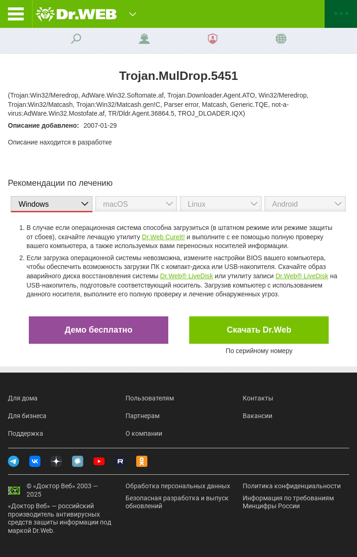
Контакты (258, 398)
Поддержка (25, 433)
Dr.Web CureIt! (163, 237)
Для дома (23, 398)
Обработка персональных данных (178, 486)
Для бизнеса (27, 416)
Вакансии (257, 416)
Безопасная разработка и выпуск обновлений (177, 502)
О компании (144, 433)
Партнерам (142, 416)
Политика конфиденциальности (292, 486)
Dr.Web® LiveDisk (186, 276)
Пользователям (150, 398)
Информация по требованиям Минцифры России (288, 502)
